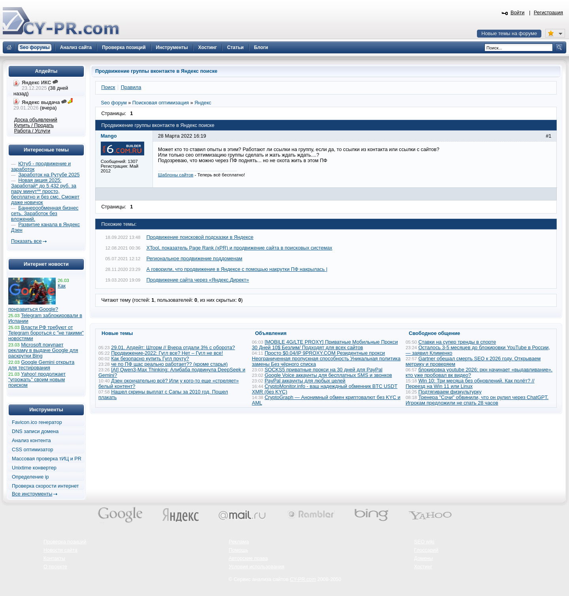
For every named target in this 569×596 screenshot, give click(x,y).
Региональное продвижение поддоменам (195, 258)
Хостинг (423, 567)
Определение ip (30, 477)
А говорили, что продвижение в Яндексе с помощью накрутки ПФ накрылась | (237, 269)
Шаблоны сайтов (176, 174)
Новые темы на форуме (509, 33)
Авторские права (248, 558)
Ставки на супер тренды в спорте (457, 342)
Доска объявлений (35, 120)
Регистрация (548, 12)
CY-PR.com (303, 579)
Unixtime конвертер (34, 468)
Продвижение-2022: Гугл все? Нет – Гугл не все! (167, 353)
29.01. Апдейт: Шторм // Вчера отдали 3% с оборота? (173, 347)
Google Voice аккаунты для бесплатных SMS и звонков (328, 375)
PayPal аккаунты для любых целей (305, 381)
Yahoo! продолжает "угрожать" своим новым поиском (37, 379)
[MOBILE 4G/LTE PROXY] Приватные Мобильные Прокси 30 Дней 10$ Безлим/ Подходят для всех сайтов (325, 344)
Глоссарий (426, 550)
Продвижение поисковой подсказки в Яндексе (200, 237)
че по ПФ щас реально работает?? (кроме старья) (169, 364)
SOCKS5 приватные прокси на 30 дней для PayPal (323, 370)
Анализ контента (31, 440)
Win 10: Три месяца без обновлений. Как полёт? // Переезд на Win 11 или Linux (470, 383)
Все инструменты (32, 494)
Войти (518, 12)
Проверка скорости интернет (45, 486)
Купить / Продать (34, 125)
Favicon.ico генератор (37, 422)
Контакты (54, 558)
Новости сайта (60, 550)
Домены (423, 558)
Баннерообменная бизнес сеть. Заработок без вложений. (45, 213)
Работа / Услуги (32, 131)
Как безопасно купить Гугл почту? (150, 358)
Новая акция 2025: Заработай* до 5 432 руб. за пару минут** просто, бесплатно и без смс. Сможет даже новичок (45, 191)
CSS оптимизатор (32, 449)
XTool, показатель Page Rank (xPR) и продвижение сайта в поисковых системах (239, 248)
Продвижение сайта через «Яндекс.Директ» (198, 280)
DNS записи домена (35, 431)
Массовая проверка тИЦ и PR (46, 459)
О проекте (55, 567)
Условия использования (256, 567)
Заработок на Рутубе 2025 (48, 175)
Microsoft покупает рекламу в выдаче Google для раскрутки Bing (43, 350)
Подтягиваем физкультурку (450, 392)
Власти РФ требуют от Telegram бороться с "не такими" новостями (46, 333)
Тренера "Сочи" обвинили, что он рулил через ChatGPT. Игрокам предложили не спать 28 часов (477, 400)
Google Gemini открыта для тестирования (41, 365)
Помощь (238, 550)
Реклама (239, 542)
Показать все (26, 241)
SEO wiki (424, 542)
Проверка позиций (64, 542)
